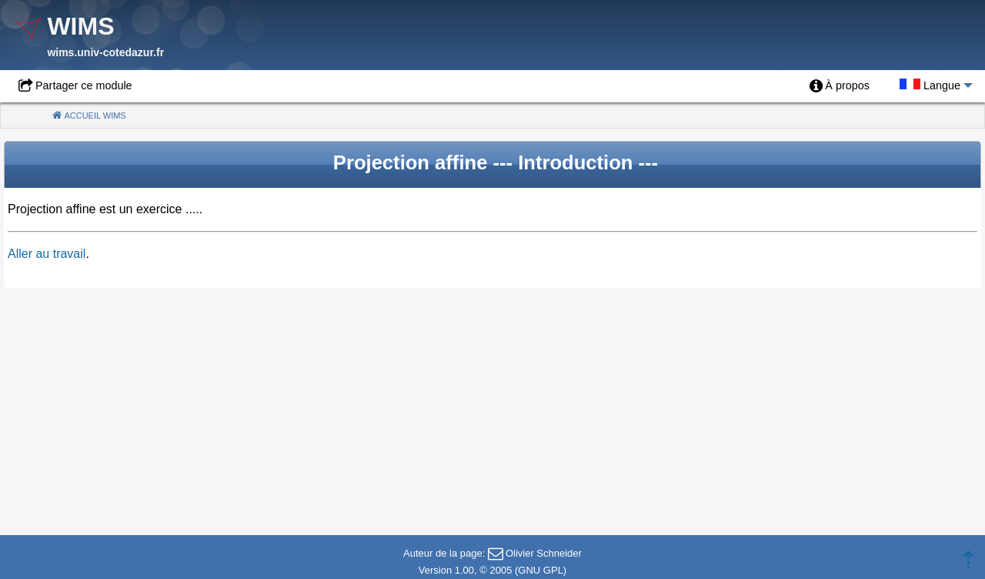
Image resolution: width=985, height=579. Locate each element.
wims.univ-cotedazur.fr (105, 52)
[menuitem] (839, 86)
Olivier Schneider (544, 553)
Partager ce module (83, 85)
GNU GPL (540, 570)
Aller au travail (46, 253)
